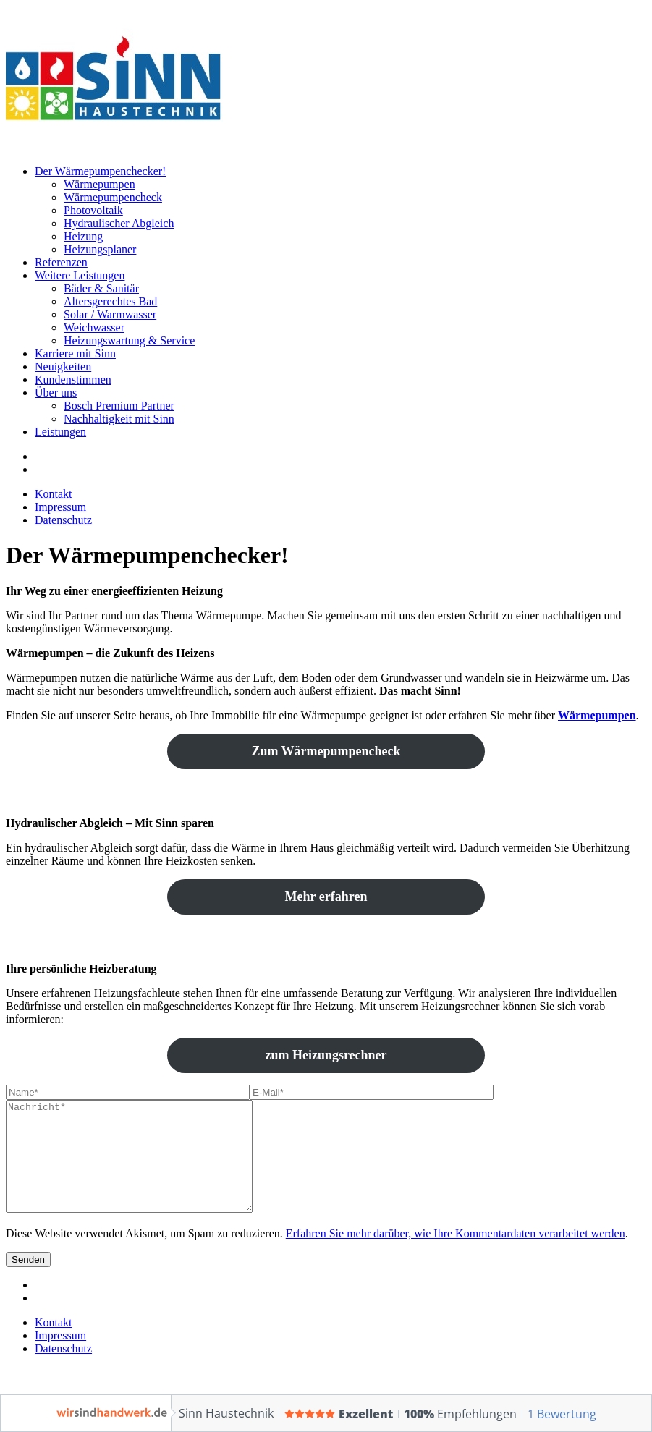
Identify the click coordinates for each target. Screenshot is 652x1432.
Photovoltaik (93, 210)
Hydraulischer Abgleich (119, 223)
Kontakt (53, 494)
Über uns (56, 392)
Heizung (83, 236)
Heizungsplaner (100, 249)
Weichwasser (94, 327)
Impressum (60, 507)
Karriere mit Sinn (75, 353)
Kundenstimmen (73, 379)
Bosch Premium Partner (119, 405)
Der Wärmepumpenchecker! (100, 171)
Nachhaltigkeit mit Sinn (119, 418)
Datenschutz (63, 520)
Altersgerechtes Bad (110, 301)
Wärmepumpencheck (113, 197)
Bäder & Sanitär (101, 288)
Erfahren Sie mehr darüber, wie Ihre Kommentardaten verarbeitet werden (455, 1255)
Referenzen (61, 262)
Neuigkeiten (63, 366)
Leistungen (60, 431)
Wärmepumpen (99, 184)
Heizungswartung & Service (129, 340)
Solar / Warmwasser (110, 314)
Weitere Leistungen (79, 275)
